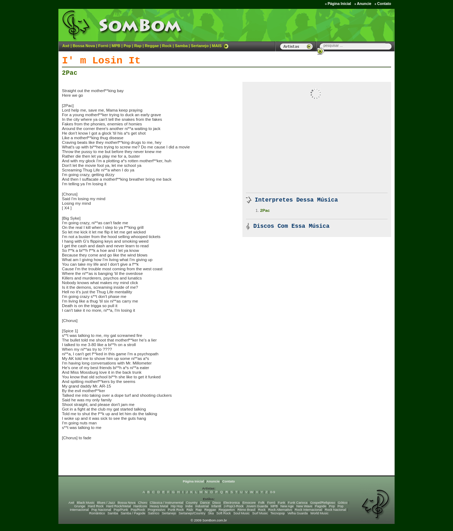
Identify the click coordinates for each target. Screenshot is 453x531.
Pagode (320, 506)
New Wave (304, 506)
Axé (65, 46)
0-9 (272, 492)
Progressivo (156, 510)
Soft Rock (224, 513)
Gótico (343, 502)
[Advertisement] (306, 24)
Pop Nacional (101, 510)
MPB (116, 46)
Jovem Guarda (257, 506)
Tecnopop (277, 513)
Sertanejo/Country (192, 513)
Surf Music (260, 513)
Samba (181, 46)
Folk (261, 502)
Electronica (231, 502)
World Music (319, 513)
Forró (103, 46)
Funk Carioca (297, 502)
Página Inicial (339, 4)
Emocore (249, 502)
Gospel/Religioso (322, 502)
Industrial (202, 506)
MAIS (220, 46)
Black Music (85, 502)
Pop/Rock (138, 510)
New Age (286, 506)
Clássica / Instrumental (166, 502)
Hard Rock (95, 506)
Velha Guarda (297, 513)
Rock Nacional (335, 510)
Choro (142, 502)
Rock (167, 46)
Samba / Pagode (133, 513)
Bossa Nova (84, 46)
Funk (281, 502)
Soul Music (242, 513)
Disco (216, 502)
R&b (190, 510)
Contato (384, 4)
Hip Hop (177, 506)
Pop (127, 46)
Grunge (79, 506)
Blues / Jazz (106, 502)
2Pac (70, 73)
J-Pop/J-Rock (233, 506)
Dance (205, 502)
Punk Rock (176, 510)
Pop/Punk (121, 510)
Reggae (152, 46)
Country (191, 502)
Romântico (97, 513)
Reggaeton (227, 510)
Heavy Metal (159, 506)
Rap (138, 46)
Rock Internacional (308, 510)
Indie (189, 506)
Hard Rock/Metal (118, 506)
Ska (211, 513)
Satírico (153, 513)
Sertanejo (199, 46)
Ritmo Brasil (246, 510)
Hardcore (140, 506)
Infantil (216, 506)
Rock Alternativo (280, 510)
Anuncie (364, 4)
